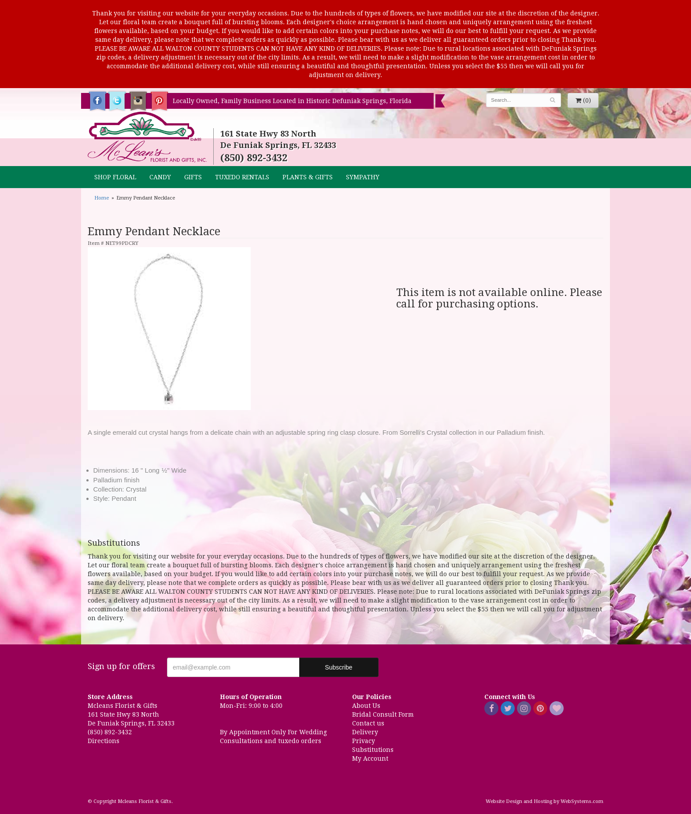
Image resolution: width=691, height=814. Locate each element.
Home (101, 198)
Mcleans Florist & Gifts (147, 137)
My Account (370, 758)
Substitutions (373, 749)
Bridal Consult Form (383, 714)
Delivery (365, 732)
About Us (366, 705)
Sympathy (362, 177)
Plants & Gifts (307, 177)
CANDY (160, 177)
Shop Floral (115, 177)
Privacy (363, 740)
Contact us (368, 723)
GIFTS (193, 177)
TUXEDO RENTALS (242, 177)
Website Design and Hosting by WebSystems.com (544, 801)
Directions (103, 740)
